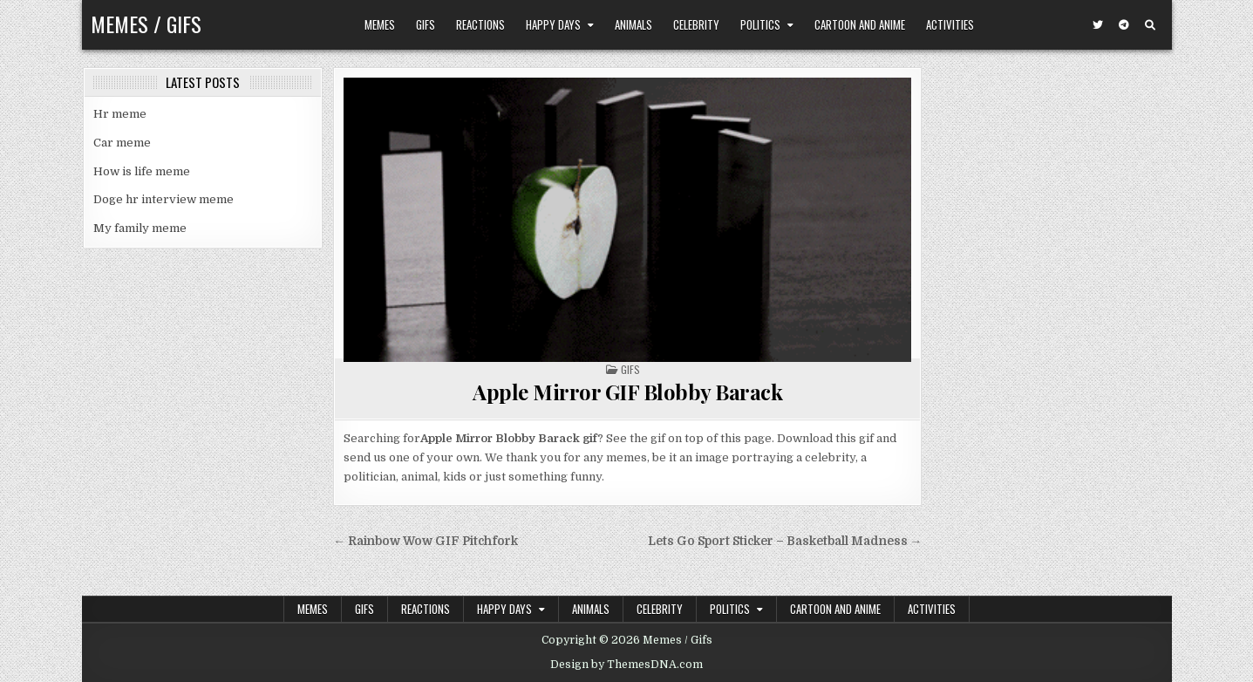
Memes (379, 24)
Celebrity (696, 24)
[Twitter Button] (1097, 25)
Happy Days (553, 24)
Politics (760, 24)
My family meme (140, 228)
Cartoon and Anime (859, 24)
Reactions (480, 24)
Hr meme (119, 113)
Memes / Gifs (146, 23)
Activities (950, 24)
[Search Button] (1150, 25)
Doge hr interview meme (163, 199)
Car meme (122, 142)
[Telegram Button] (1124, 25)
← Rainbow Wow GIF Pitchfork (425, 541)
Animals (633, 24)
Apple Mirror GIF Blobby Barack (627, 392)
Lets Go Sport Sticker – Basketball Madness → (785, 541)
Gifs (425, 24)
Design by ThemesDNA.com (626, 664)
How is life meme (141, 171)
